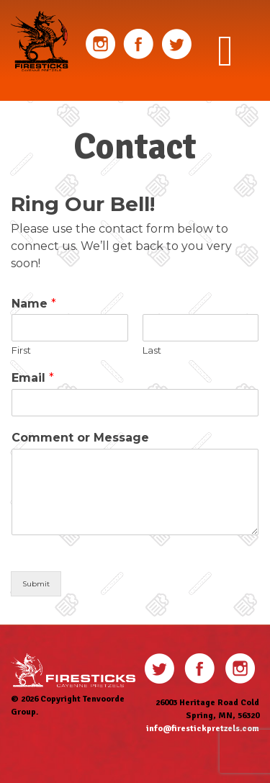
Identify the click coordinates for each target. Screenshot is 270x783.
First (21, 350)
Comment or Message (80, 437)
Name (34, 303)
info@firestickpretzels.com (202, 728)
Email (33, 378)
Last (152, 350)
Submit (36, 584)
